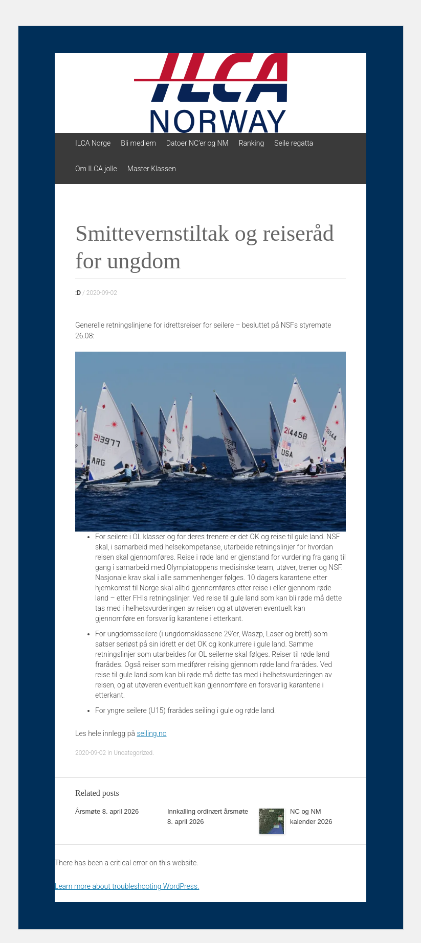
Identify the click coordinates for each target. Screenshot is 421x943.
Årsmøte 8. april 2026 (107, 811)
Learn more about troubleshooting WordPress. (127, 886)
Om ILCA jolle (96, 169)
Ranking (251, 143)
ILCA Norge (92, 143)
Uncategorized (133, 752)
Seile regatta (293, 143)
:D (78, 292)
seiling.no (151, 733)
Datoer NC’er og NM (197, 143)
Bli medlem (138, 143)
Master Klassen (151, 169)
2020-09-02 (101, 292)
